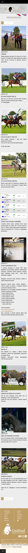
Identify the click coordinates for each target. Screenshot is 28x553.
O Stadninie (7, 513)
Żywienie (19, 516)
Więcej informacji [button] (17, 546)
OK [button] (3, 551)
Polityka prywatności (6, 546)
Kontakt (19, 518)
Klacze (6, 515)
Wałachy (6, 518)
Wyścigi (19, 511)
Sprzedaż (19, 515)
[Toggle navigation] (2, 1)
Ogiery (5, 516)
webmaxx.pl (8, 539)
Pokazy (19, 513)
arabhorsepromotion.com (14, 539)
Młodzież (6, 520)
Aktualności (7, 511)
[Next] (12, 22)
